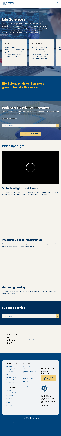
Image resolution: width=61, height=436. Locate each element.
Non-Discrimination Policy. (37, 422)
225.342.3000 (45, 405)
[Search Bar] (40, 339)
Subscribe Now (50, 378)
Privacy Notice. (25, 422)
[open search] (57, 2)
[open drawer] (57, 6)
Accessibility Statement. (50, 422)
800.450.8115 (45, 404)
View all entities (9, 119)
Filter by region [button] (8, 125)
